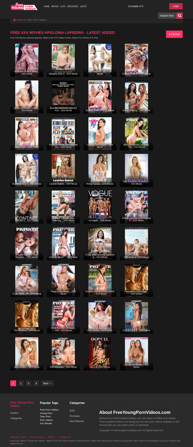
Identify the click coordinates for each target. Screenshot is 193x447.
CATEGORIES (72, 6)
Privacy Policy (36, 437)
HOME (47, 6)
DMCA (51, 437)
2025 (72, 410)
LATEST (83, 6)
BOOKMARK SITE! (136, 6)
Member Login (18, 437)
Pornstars (75, 416)
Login (176, 6)
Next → (47, 383)
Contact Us (65, 437)
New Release (77, 421)
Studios (14, 412)
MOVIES (55, 6)
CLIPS (62, 6)
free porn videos (24, 6)
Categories (16, 418)
